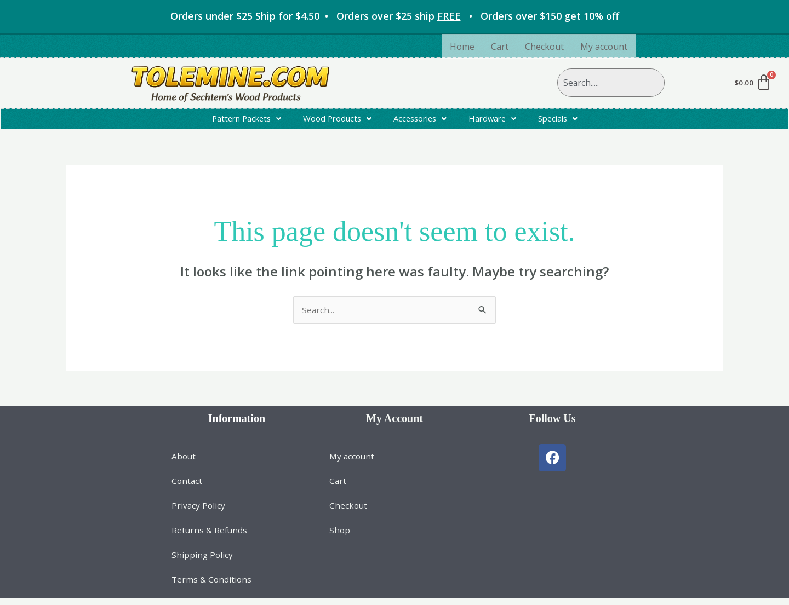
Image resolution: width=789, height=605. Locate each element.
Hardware (498, 120)
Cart (499, 47)
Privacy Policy (198, 511)
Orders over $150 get (550, 15)
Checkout (544, 47)
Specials (567, 120)
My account (603, 47)
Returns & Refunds (210, 537)
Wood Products (334, 120)
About (184, 461)
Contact (187, 486)
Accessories (422, 120)
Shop (340, 537)
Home (462, 47)
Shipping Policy (202, 562)
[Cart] (753, 82)
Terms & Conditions (212, 587)
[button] (238, 120)
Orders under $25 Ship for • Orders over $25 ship (318, 15)
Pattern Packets (238, 120)
